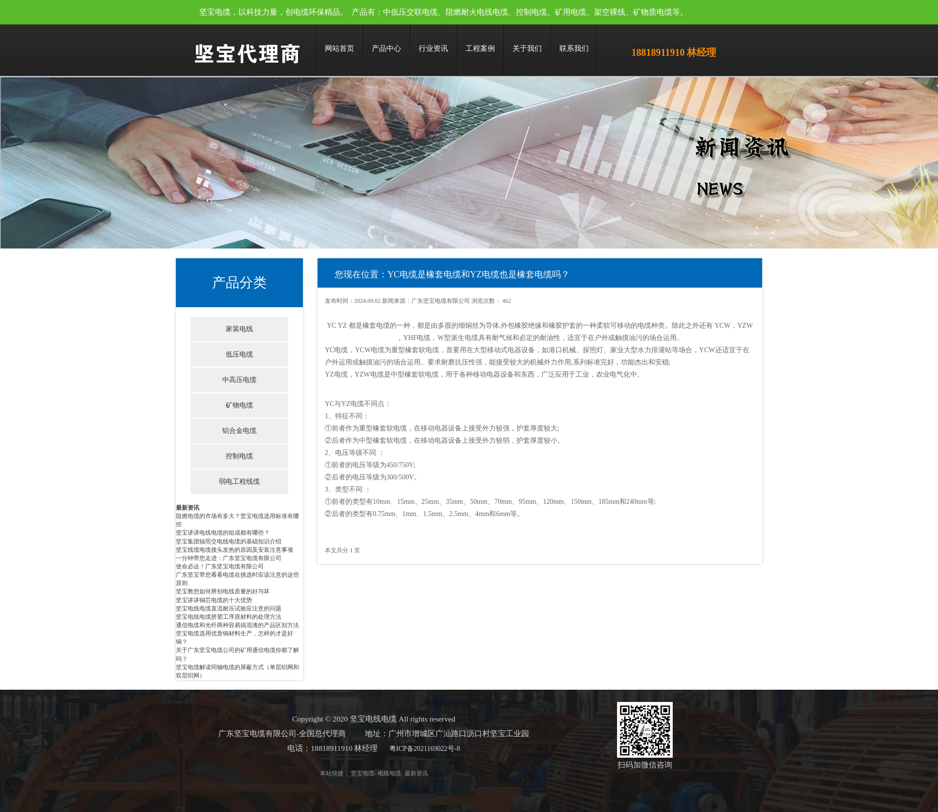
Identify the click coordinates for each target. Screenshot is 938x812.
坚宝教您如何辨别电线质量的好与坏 (223, 591)
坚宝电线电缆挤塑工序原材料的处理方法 (228, 616)
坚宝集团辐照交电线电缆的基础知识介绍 (228, 541)
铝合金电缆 (239, 430)
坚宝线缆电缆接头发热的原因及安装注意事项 (234, 549)
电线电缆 (385, 773)
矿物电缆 (239, 405)
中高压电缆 (239, 379)
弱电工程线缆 (239, 481)
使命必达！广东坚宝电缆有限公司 (220, 566)
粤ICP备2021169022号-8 (420, 748)
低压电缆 (239, 354)
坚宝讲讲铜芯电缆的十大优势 (214, 600)
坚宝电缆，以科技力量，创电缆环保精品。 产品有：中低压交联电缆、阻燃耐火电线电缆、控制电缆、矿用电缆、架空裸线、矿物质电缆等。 (443, 12)
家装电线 (239, 329)
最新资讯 (187, 507)
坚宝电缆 (358, 773)
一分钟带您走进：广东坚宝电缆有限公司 (228, 558)
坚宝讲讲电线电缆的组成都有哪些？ (223, 532)
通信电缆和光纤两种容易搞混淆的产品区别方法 (237, 625)
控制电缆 (239, 456)
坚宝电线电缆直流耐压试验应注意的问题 (228, 608)
